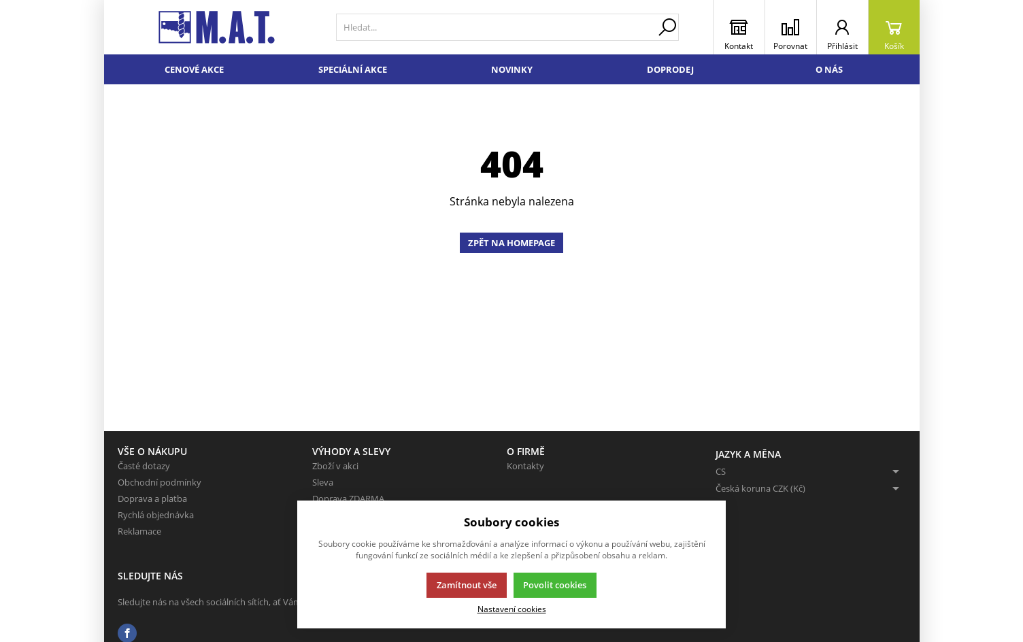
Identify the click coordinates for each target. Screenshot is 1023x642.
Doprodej (670, 69)
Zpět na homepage (511, 243)
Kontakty (525, 466)
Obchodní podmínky (159, 482)
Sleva (322, 482)
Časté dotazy (144, 466)
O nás (829, 69)
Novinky (512, 69)
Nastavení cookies (511, 608)
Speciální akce (352, 69)
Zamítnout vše (467, 585)
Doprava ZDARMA (348, 498)
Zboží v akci (335, 466)
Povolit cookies (554, 585)
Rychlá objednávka (156, 515)
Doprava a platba (152, 498)
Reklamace (139, 531)
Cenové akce (194, 69)
